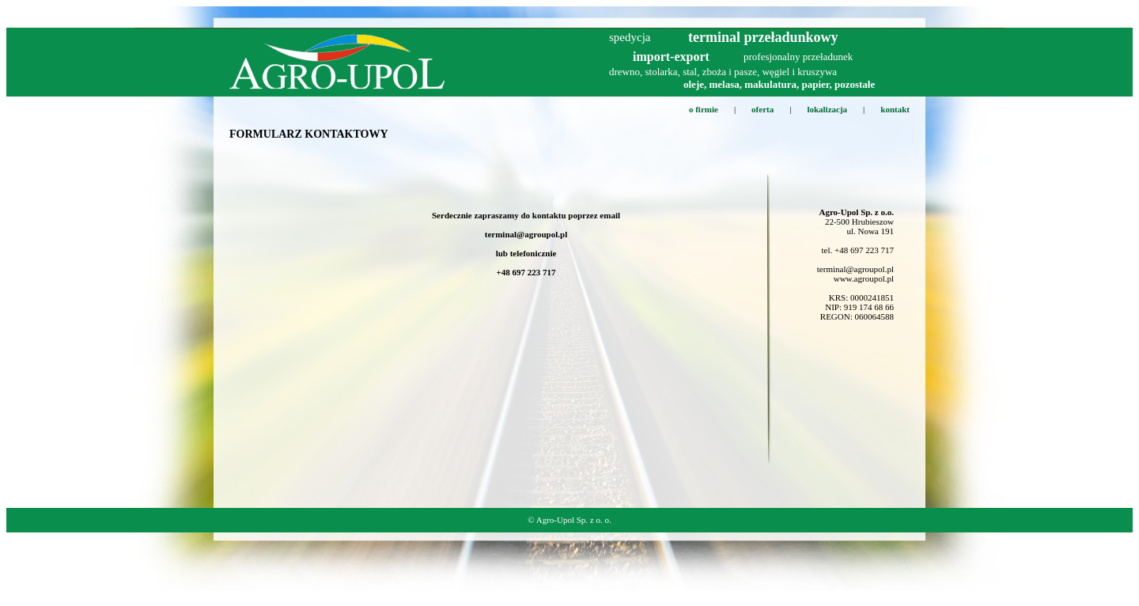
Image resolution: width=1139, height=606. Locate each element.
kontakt (895, 109)
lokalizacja (827, 109)
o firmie (703, 109)
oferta (762, 109)
